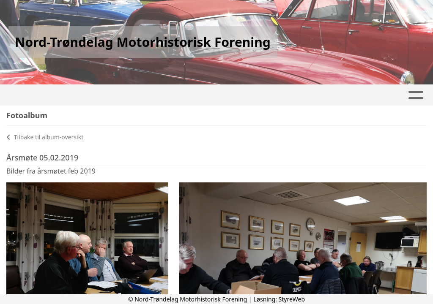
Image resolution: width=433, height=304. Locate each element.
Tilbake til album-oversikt (44, 137)
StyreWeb (292, 299)
